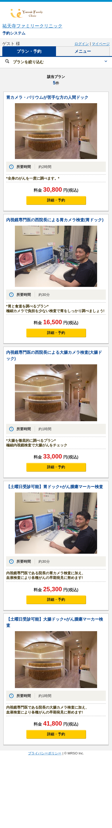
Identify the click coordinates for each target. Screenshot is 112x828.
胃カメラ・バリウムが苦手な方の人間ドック (47, 97)
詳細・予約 (56, 200)
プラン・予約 (29, 51)
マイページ (101, 44)
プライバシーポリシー (44, 753)
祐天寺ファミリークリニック (32, 26)
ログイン (81, 44)
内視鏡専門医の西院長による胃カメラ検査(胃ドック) (55, 220)
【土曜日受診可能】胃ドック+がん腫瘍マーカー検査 (54, 487)
